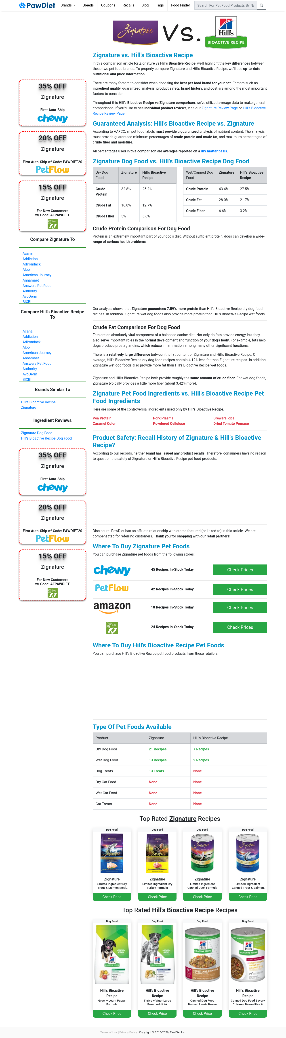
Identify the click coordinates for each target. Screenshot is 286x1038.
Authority (30, 291)
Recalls (128, 5)
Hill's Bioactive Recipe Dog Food (46, 438)
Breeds (88, 5)
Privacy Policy (128, 1032)
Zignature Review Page (220, 108)
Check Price (112, 897)
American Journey (37, 275)
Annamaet (31, 280)
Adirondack (32, 264)
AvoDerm (30, 296)
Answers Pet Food (37, 286)
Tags (160, 5)
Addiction (30, 259)
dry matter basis (214, 151)
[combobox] (225, 5)
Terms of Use (108, 1032)
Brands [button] (67, 5)
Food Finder (180, 5)
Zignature (28, 407)
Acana (28, 253)
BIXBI (27, 302)
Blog (145, 5)
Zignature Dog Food (36, 433)
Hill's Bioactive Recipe (38, 402)
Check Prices (240, 570)
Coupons (108, 5)
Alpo (26, 269)
